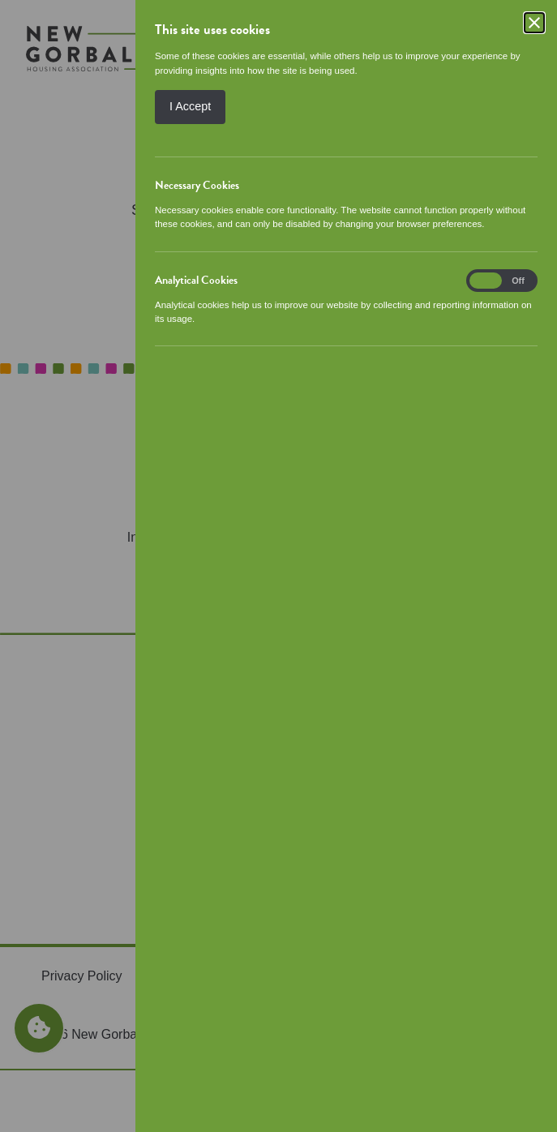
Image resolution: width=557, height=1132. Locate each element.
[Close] (534, 22)
